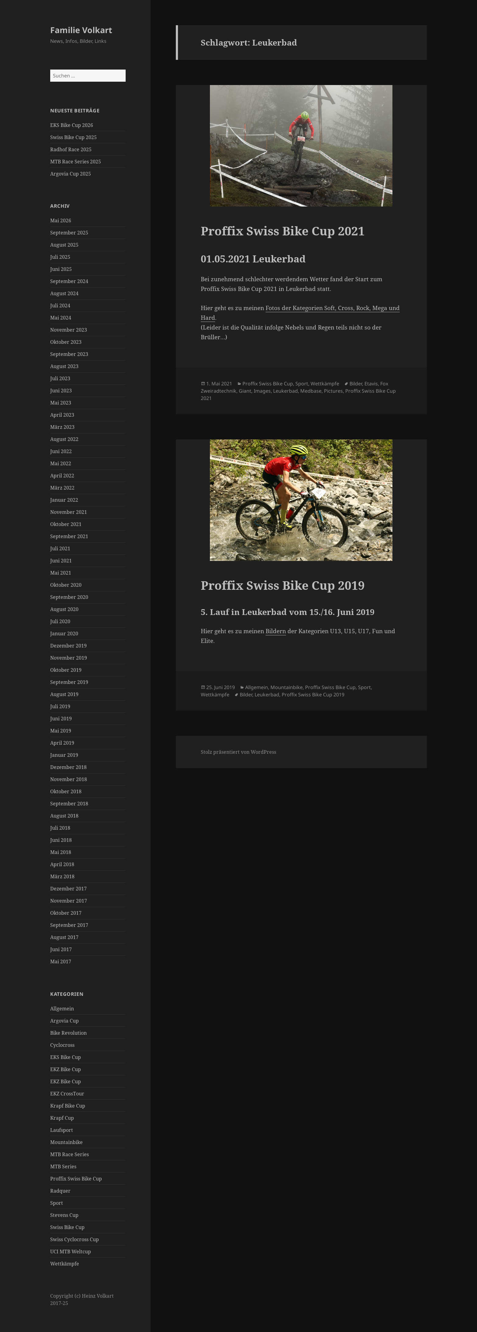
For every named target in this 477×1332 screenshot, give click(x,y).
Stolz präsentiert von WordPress (238, 752)
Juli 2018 (60, 828)
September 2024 (69, 281)
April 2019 (62, 742)
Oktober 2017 (66, 913)
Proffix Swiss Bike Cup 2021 (283, 231)
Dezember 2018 (68, 767)
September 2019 (69, 682)
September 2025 (69, 232)
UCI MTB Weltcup (70, 1251)
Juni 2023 (61, 390)
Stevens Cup (64, 1215)
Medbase (311, 391)
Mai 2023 (60, 402)
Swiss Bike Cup (67, 1227)
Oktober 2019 (66, 670)
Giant (245, 391)
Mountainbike (66, 1142)
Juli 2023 (60, 378)
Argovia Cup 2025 (70, 173)
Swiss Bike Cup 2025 (73, 137)
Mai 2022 (60, 463)
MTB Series (63, 1166)
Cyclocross (62, 1045)
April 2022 (62, 475)
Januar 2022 (64, 500)
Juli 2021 (60, 548)
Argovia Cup (64, 1020)
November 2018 (68, 779)
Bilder (356, 383)
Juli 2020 (60, 621)
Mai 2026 (60, 220)
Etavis (371, 383)
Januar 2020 (64, 633)
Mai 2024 (60, 317)
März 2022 (62, 487)
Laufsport (61, 1130)
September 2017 (69, 925)
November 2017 (68, 900)
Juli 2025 (60, 257)
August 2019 (64, 694)
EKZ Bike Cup (65, 1069)
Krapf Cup (62, 1118)
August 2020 (64, 609)
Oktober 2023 (66, 342)
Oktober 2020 (66, 585)
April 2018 (62, 864)
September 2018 (69, 803)
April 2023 (62, 415)
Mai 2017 (60, 961)
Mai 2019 (60, 730)
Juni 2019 (61, 718)
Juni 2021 (61, 560)
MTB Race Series (69, 1154)
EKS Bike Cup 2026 (71, 125)
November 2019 (68, 657)
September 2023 (69, 354)
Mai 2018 (60, 852)
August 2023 (64, 366)
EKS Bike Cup (65, 1057)
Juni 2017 (61, 949)
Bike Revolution (68, 1033)
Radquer (60, 1190)
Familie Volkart (81, 30)
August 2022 (64, 439)
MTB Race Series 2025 (75, 161)
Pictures (333, 391)
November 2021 (68, 512)
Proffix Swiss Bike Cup (76, 1178)
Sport (56, 1203)
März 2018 (62, 876)
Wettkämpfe (64, 1263)
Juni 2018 (61, 840)
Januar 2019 (64, 755)
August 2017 (64, 937)
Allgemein (62, 1008)
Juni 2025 (61, 269)
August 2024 (64, 293)
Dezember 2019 (68, 645)
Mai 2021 (60, 572)
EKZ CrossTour (67, 1093)
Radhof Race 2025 (71, 149)
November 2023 (68, 329)
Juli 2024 (60, 305)
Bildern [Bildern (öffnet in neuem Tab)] (276, 631)
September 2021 (69, 536)
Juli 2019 (60, 706)
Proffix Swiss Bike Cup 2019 (283, 585)
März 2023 (62, 427)
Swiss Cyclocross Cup (74, 1239)
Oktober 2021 (66, 524)
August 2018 (64, 815)
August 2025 (64, 244)
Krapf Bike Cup (67, 1105)
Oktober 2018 (66, 791)
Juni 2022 (61, 451)
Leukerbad (285, 391)
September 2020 (69, 597)
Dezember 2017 (68, 888)
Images (262, 391)
